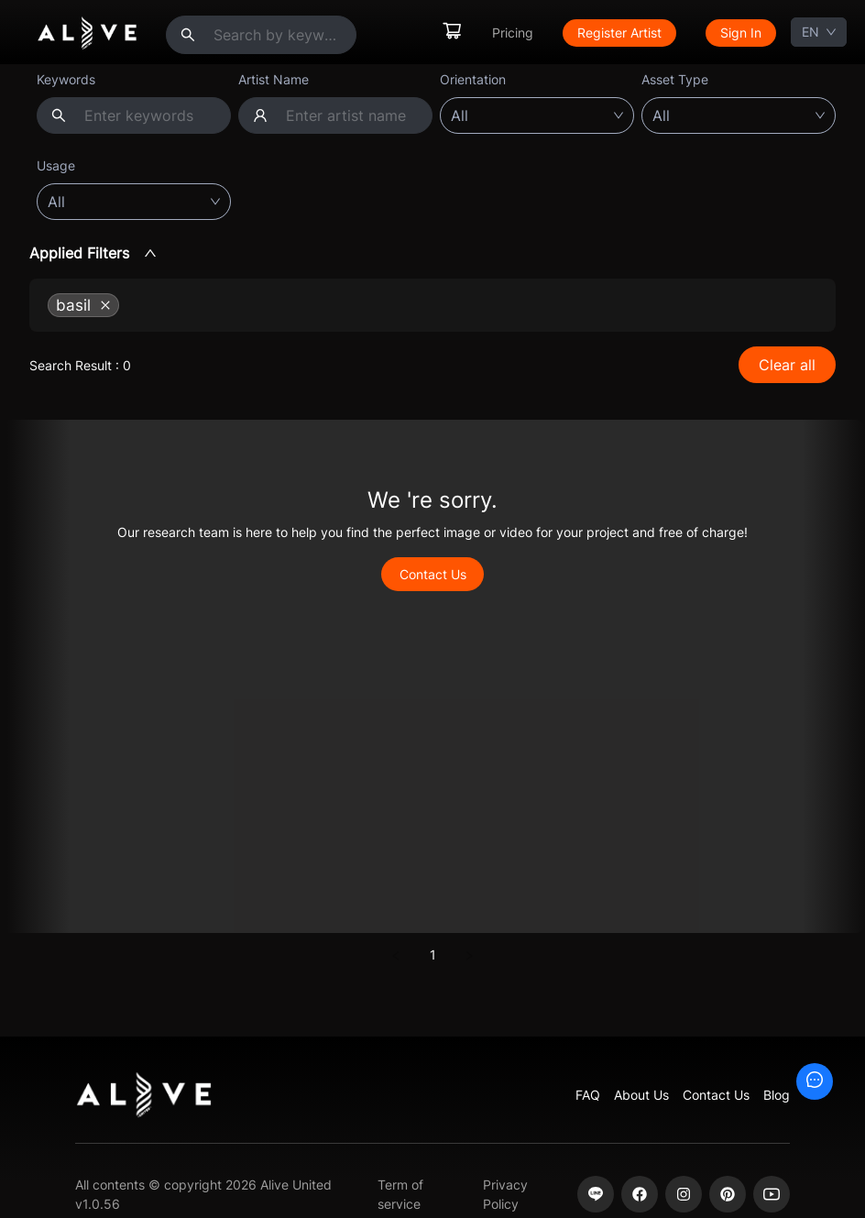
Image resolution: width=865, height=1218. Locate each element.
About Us (641, 1095)
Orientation (473, 79)
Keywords (66, 79)
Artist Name (273, 79)
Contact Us (433, 574)
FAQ (587, 1095)
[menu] (608, 32)
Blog (776, 1095)
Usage (56, 165)
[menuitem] (451, 32)
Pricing (512, 32)
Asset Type (674, 79)
